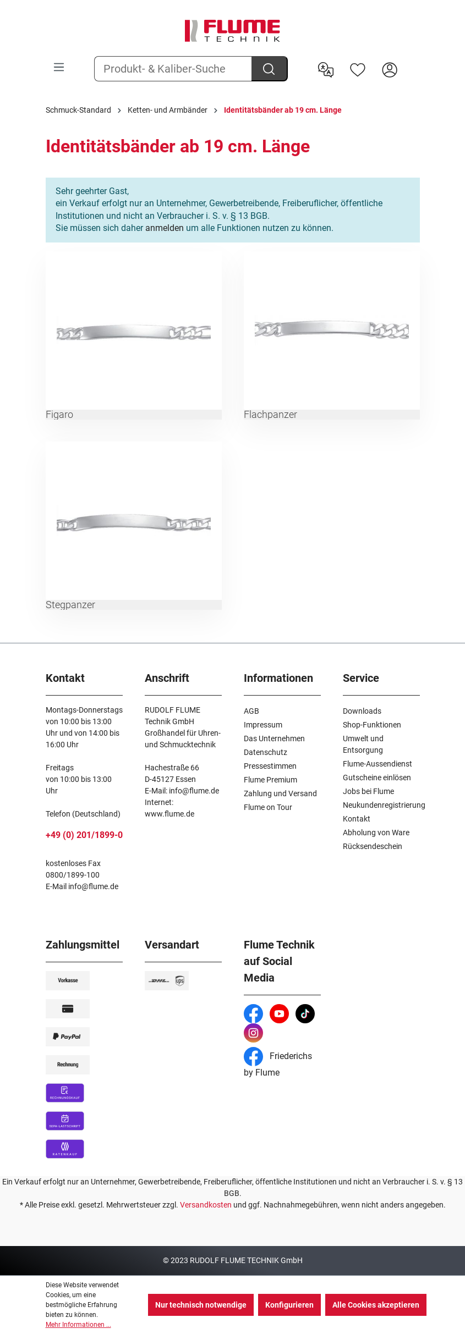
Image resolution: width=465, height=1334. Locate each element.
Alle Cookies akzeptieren (375, 1304)
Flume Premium (270, 779)
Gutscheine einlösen (377, 777)
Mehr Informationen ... (78, 1325)
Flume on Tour (268, 807)
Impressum (263, 724)
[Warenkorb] (413, 61)
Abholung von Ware (376, 832)
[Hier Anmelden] (390, 68)
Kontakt (356, 818)
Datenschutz (265, 752)
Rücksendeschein (372, 846)
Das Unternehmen (274, 738)
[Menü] (59, 67)
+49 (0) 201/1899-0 (84, 835)
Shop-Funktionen (372, 724)
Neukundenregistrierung (384, 805)
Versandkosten (206, 1204)
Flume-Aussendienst (377, 763)
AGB (251, 711)
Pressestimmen (270, 766)
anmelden (164, 228)
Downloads (362, 711)
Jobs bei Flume (368, 791)
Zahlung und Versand (280, 793)
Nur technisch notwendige (201, 1304)
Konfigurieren (289, 1304)
